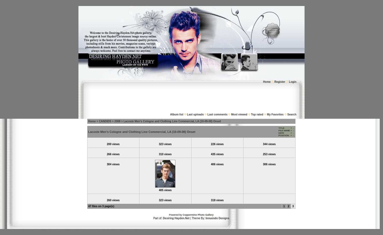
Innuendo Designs (217, 218)
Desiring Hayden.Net (176, 218)
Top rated (257, 114)
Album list (176, 114)
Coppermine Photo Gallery (198, 214)
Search (291, 114)
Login (292, 81)
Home (267, 81)
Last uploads (195, 114)
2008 (117, 121)
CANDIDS (105, 121)
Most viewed (239, 114)
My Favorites (275, 114)
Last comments (217, 114)
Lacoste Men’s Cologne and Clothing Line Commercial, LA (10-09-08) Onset (172, 121)
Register (279, 81)
